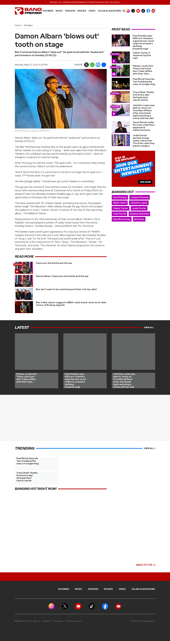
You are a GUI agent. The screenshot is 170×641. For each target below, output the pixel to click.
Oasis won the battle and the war (54, 263)
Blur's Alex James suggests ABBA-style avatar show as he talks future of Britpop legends (71, 304)
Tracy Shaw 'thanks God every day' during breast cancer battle (143, 96)
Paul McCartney (121, 219)
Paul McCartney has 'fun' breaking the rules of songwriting (144, 82)
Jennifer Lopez (138, 202)
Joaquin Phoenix (140, 197)
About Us (36, 621)
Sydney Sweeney (139, 213)
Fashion (70, 11)
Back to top (145, 564)
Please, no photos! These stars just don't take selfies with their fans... (143, 69)
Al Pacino (139, 219)
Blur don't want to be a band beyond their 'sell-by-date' (66, 289)
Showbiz (47, 11)
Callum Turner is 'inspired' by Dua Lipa (142, 55)
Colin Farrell (119, 213)
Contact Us (46, 621)
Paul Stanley (120, 197)
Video (92, 11)
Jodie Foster (139, 208)
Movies (81, 11)
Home (18, 25)
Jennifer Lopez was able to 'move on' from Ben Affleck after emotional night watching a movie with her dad (144, 112)
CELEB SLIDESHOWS (109, 11)
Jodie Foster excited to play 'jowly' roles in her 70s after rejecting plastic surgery (143, 140)
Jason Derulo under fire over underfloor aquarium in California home (144, 126)
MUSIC (59, 11)
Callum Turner (120, 208)
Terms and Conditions (73, 621)
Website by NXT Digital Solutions (143, 621)
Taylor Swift (119, 202)
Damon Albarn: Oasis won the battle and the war (62, 276)
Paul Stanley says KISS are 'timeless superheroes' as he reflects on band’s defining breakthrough (143, 42)
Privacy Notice (58, 621)
